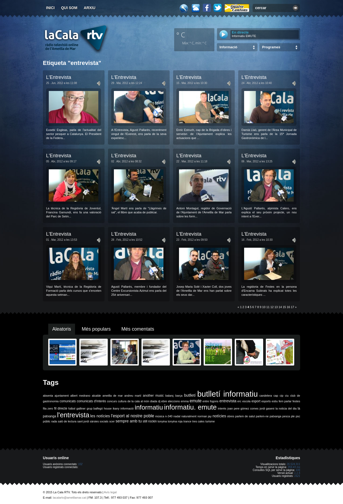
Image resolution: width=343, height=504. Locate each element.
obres (230, 416)
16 (288, 307)
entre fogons (210, 401)
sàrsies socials (99, 421)
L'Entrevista (58, 77)
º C (181, 34)
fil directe (60, 408)
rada (54, 421)
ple (293, 416)
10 (263, 307)
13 (276, 307)
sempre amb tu (128, 421)
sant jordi (83, 421)
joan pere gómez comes (243, 408)
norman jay (204, 416)
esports (266, 401)
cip (282, 395)
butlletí (190, 395)
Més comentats (137, 329)
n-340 (168, 416)
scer (112, 421)
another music (153, 395)
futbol (71, 408)
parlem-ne (262, 416)
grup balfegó (95, 408)
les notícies (100, 416)
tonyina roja (175, 421)
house (108, 408)
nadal (176, 416)
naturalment (188, 416)
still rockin (150, 421)
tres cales (198, 421)
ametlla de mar (112, 395)
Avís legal (110, 492)
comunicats (67, 401)
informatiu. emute (190, 407)
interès (222, 408)
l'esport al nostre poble (132, 416)
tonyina (162, 421)
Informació (228, 47)
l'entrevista (73, 415)
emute (196, 401)
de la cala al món (138, 401)
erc (239, 401)
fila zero (48, 408)
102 (80, 464)
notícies (219, 416)
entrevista (228, 401)
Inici (50, 8)
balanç (169, 395)
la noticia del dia (286, 408)
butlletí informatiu (227, 393)
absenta (48, 395)
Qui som (69, 8)
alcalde (96, 395)
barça (178, 395)
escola (246, 401)
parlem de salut (245, 416)
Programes (271, 47)
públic (46, 421)
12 (272, 307)
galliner (80, 408)
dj (159, 401)
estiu (275, 401)
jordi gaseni (267, 408)
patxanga (275, 416)
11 (268, 307)
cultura (122, 401)
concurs (112, 401)
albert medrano (80, 395)
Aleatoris (61, 329)
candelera (265, 395)
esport (255, 401)
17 (292, 307)
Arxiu (90, 8)
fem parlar (285, 401)
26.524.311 (293, 464)
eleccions (174, 401)
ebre (164, 401)
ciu (287, 395)
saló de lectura (67, 421)
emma (185, 401)
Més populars (96, 329)
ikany (116, 408)
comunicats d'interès (91, 401)
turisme (210, 421)
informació (127, 408)
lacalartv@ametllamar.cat (69, 497)
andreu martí (132, 395)
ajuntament (62, 395)
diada (153, 401)
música (159, 416)
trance (188, 421)
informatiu (149, 407)
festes (296, 401)
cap (276, 395)
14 (280, 307)
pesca (286, 416)
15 (284, 307)
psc (298, 416)
